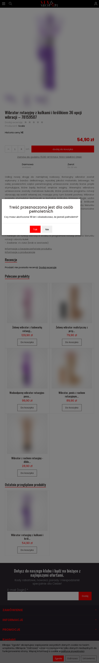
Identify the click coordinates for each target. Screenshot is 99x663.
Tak (35, 229)
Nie (47, 229)
